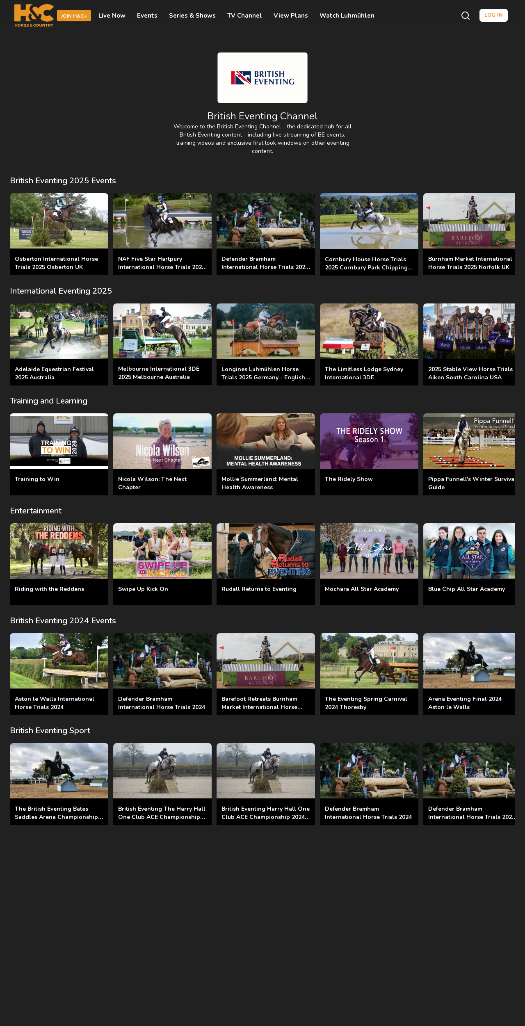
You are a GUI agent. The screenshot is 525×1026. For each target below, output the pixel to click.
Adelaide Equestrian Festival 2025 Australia (54, 373)
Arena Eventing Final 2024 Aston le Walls (465, 703)
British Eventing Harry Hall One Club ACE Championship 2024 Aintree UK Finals (265, 817)
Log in (493, 15)
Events (147, 15)
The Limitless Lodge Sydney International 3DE (364, 373)
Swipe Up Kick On (143, 589)
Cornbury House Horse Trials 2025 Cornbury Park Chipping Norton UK (366, 267)
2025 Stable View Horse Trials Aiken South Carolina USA (470, 373)
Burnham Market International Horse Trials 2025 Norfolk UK (470, 263)
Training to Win (37, 479)
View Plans (291, 15)
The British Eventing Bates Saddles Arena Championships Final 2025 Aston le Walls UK (58, 817)
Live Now (112, 15)
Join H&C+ (74, 16)
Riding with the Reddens (49, 589)
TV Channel (244, 15)
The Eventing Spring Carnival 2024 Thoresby (366, 703)
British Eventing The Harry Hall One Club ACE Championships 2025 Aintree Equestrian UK (161, 817)
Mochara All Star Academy (362, 589)
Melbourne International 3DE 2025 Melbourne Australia (158, 373)
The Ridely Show (349, 479)
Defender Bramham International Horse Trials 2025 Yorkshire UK (264, 267)
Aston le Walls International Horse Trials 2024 (54, 703)
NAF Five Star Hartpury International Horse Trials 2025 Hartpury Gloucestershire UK (161, 267)
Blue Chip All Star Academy (466, 589)
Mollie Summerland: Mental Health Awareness (259, 483)
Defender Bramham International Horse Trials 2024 (161, 703)
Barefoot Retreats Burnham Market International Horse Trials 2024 (259, 707)
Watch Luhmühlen (347, 15)
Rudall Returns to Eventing (259, 589)
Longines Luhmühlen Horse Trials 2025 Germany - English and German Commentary (263, 377)
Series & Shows (192, 15)
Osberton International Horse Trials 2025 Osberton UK (56, 263)
